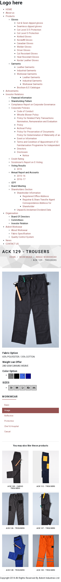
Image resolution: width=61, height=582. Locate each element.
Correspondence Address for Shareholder (37, 205)
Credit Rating (17, 159)
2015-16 (21, 176)
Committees (17, 220)
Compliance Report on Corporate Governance (33, 104)
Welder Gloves (24, 46)
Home (13, 257)
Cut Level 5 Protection (28, 33)
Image (7, 410)
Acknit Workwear (14, 226)
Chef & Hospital (11, 426)
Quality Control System (22, 237)
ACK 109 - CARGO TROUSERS (15, 487)
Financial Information (21, 97)
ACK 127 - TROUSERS (45, 528)
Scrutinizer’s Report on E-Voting (27, 162)
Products (10, 16)
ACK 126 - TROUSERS (15, 528)
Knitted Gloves (24, 36)
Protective (9, 421)
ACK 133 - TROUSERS (45, 570)
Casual (7, 431)
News (8, 240)
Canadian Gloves (25, 43)
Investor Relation (19, 223)
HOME (9, 9)
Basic (6, 405)
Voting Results (18, 165)
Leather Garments (25, 67)
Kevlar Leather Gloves (28, 60)
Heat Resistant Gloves (28, 57)
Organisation (12, 213)
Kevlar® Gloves (24, 40)
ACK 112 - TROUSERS (45, 486)
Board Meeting (18, 186)
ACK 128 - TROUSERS (15, 570)
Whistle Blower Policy (28, 114)
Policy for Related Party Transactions (35, 118)
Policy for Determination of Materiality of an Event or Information (38, 137)
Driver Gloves (23, 50)
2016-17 (21, 179)
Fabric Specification (21, 233)
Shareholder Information (29, 192)
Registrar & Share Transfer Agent (39, 199)
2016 (19, 169)
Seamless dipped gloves (29, 26)
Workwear (25, 257)
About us (10, 12)
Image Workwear (46, 257)
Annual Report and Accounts (25, 172)
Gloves (14, 19)
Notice (26, 155)
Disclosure (22, 152)
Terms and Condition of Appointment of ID (37, 142)
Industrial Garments (26, 70)
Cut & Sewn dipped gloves (30, 23)
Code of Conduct (25, 111)
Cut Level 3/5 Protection (29, 29)
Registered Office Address (36, 196)
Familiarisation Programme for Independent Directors (38, 147)
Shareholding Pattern (21, 101)
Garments (16, 63)
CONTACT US (12, 243)
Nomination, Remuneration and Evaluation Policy (37, 123)
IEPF (13, 182)
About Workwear (19, 230)
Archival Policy (24, 128)
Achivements (12, 91)
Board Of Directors (20, 216)
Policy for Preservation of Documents (35, 131)
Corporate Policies (20, 108)
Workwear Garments (27, 74)
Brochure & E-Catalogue (28, 87)
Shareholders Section (21, 189)
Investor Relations (15, 94)
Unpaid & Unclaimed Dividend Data (34, 209)
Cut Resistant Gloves (27, 53)
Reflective (8, 416)
